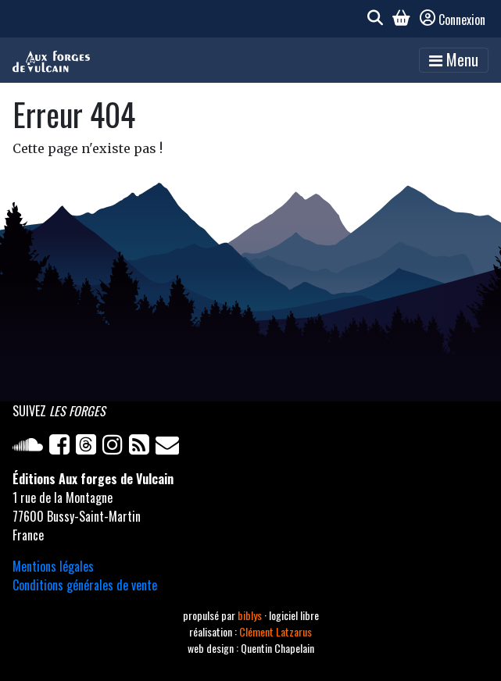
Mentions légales (53, 566)
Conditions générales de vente (85, 585)
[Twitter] (89, 447)
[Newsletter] (169, 447)
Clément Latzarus (275, 631)
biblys (251, 615)
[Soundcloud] (31, 447)
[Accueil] (51, 60)
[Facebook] (62, 447)
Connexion (452, 19)
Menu (453, 59)
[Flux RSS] (142, 447)
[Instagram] (115, 447)
